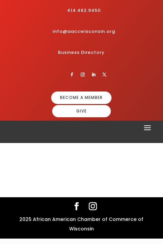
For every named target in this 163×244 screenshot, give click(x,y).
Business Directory (81, 52)
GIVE (81, 111)
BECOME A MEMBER (81, 97)
